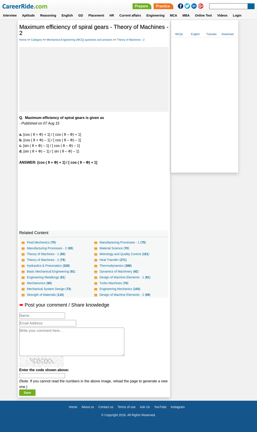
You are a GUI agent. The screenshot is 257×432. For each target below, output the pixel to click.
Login (237, 15)
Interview (10, 15)
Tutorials (211, 34)
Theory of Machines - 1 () (46, 254)
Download (227, 34)
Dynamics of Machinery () (119, 271)
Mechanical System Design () (49, 289)
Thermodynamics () (116, 265)
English (67, 15)
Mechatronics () (39, 283)
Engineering (155, 15)
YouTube (160, 407)
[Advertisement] (94, 79)
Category (36, 39)
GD (80, 15)
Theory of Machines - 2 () (46, 260)
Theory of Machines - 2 (131, 39)
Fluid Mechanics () (41, 242)
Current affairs (130, 15)
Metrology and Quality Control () (124, 254)
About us (88, 407)
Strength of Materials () (45, 294)
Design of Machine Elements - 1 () (125, 277)
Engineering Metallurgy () (46, 277)
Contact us (105, 407)
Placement (96, 15)
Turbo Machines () (114, 283)
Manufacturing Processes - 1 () (123, 242)
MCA (173, 15)
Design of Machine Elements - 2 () (125, 294)
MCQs (179, 34)
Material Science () (114, 248)
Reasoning (48, 15)
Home (22, 39)
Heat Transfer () (113, 260)
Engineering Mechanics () (120, 289)
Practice (163, 6)
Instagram (178, 407)
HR (111, 15)
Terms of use (126, 407)
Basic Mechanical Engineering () (51, 271)
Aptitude (28, 15)
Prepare (141, 6)
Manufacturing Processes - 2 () (50, 248)
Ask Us (145, 407)
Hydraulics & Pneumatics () (48, 265)
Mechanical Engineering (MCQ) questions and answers (79, 39)
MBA (186, 15)
